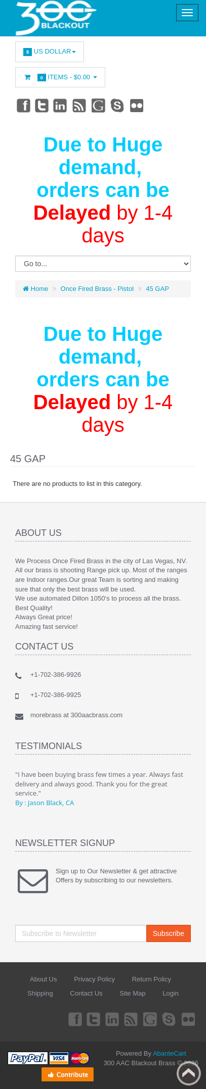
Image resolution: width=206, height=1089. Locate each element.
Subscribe (168, 933)
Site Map (132, 993)
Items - (60, 77)
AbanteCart (169, 1053)
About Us (43, 979)
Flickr (137, 105)
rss (80, 105)
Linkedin (60, 105)
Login (170, 993)
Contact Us (86, 993)
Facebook (22, 105)
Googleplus (99, 105)
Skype (118, 105)
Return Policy (151, 979)
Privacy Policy (94, 979)
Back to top (188, 1073)
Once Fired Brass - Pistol (97, 288)
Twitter (42, 105)
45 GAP (157, 288)
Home (35, 288)
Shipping (40, 993)
